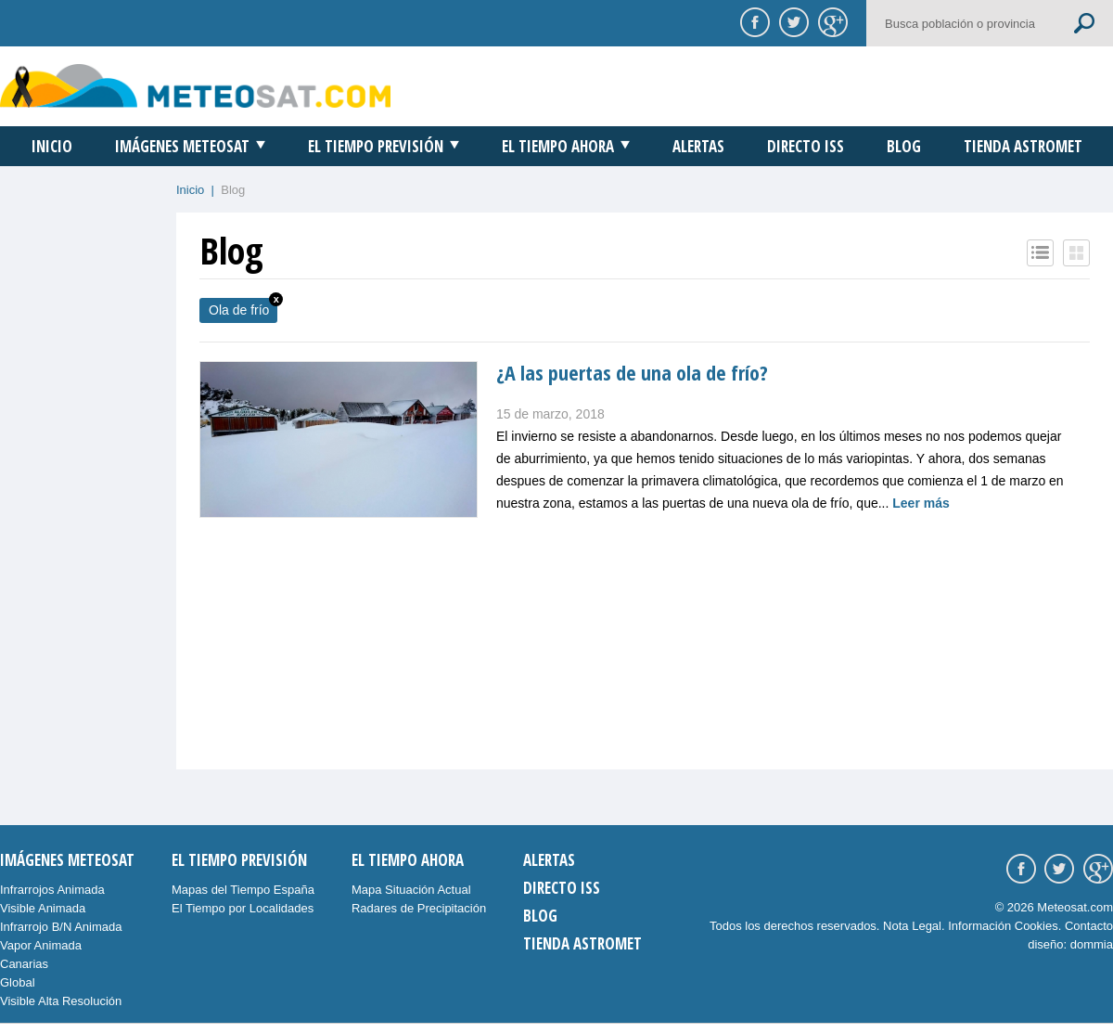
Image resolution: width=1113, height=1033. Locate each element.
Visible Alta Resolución (61, 1001)
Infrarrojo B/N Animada (61, 927)
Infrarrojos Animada (52, 890)
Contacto (1089, 926)
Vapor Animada (41, 945)
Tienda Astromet (1023, 146)
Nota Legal (912, 926)
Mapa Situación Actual (411, 890)
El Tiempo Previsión (375, 146)
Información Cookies (1003, 926)
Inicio (52, 146)
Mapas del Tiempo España (243, 890)
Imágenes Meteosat (182, 146)
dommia (1091, 944)
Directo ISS (805, 146)
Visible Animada (42, 908)
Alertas (698, 146)
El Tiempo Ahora (558, 146)
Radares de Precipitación (419, 908)
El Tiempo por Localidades (242, 908)
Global (17, 982)
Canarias (24, 964)
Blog (904, 146)
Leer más (920, 503)
